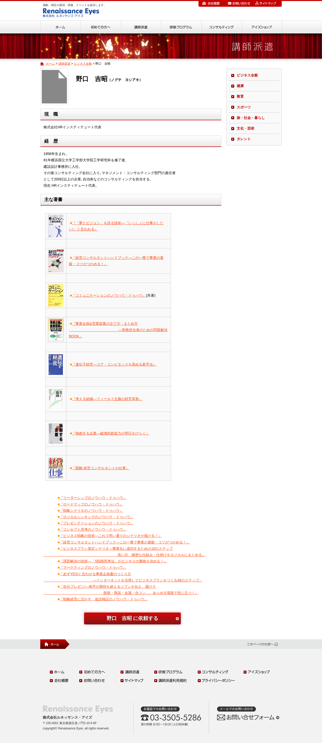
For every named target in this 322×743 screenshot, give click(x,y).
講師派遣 (64, 63)
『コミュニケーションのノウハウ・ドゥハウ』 (109, 295)
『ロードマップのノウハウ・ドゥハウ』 (91, 504)
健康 (240, 86)
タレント (244, 139)
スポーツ (244, 107)
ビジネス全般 (83, 63)
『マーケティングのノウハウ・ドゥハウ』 (93, 567)
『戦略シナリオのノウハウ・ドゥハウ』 (91, 511)
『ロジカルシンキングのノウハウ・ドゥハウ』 (97, 517)
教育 (240, 96)
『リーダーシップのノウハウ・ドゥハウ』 (93, 498)
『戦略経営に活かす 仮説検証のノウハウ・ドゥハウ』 (104, 599)
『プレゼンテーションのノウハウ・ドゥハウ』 (97, 523)
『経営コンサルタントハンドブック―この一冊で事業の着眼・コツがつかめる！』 (125, 542)
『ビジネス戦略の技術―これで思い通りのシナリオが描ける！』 (111, 536)
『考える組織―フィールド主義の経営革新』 (107, 399)
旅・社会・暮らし (251, 118)
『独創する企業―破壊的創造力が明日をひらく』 (110, 433)
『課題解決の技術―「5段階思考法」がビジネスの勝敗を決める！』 (113, 561)
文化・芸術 (245, 128)
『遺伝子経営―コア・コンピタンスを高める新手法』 (114, 364)
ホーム (50, 63)
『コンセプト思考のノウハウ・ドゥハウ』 (93, 529)
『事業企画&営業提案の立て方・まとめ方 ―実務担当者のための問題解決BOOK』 (118, 330)
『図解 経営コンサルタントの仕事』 (100, 468)
